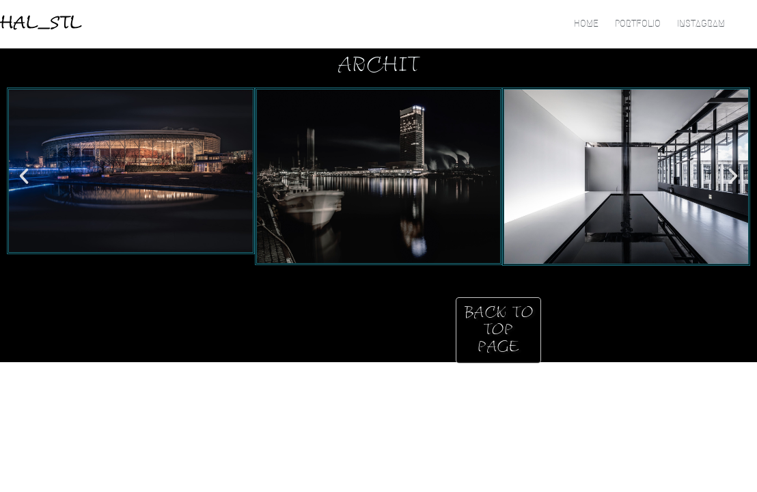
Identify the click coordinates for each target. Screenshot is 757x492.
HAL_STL (41, 23)
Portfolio (638, 23)
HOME (586, 23)
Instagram (701, 23)
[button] (24, 176)
